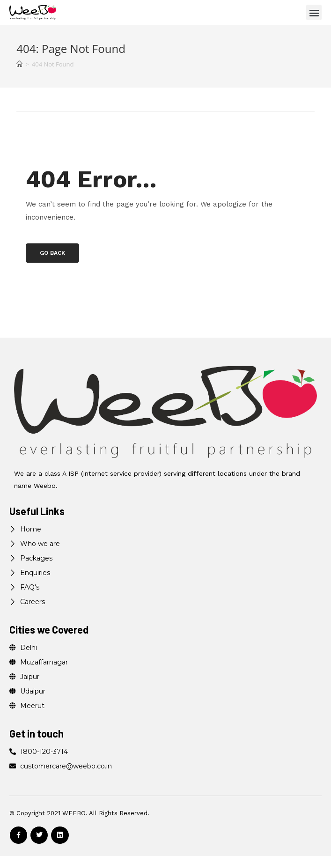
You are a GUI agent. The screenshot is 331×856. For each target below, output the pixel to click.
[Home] (19, 64)
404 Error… (91, 179)
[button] (314, 12)
